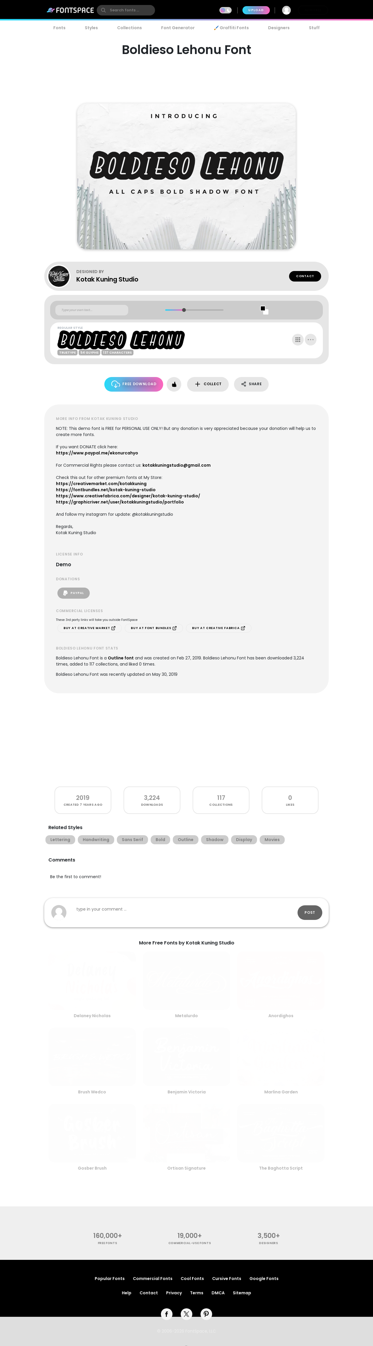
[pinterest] (206, 1314)
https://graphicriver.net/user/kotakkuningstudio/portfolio (120, 502)
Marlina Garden (281, 1092)
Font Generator (178, 28)
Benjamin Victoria (187, 1092)
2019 (82, 797)
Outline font (121, 658)
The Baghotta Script (281, 1168)
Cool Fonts (192, 1278)
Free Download (133, 384)
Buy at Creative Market (90, 628)
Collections (129, 28)
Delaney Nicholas (92, 1016)
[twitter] (186, 1314)
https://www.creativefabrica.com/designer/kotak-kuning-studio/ (128, 496)
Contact (305, 276)
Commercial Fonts (153, 1278)
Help (126, 1293)
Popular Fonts (110, 1278)
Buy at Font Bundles (154, 628)
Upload (256, 10)
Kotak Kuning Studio (107, 279)
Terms (196, 1293)
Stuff (314, 28)
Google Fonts (264, 1278)
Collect (208, 384)
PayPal (73, 593)
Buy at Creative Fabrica (218, 628)
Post (310, 912)
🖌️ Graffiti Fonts (231, 28)
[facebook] (167, 1314)
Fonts (59, 28)
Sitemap (242, 1293)
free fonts (107, 1243)
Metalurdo (186, 1016)
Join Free (313, 10)
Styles (91, 28)
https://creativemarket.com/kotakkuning (101, 484)
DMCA (218, 1293)
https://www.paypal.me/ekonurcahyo (97, 453)
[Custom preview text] (91, 310)
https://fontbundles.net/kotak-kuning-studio (106, 490)
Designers (279, 28)
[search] (126, 10)
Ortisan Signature (186, 1168)
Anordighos (280, 1016)
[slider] (184, 310)
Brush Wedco (92, 1092)
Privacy (174, 1293)
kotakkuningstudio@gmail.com (176, 465)
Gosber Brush (92, 1168)
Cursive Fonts (226, 1278)
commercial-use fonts (189, 1243)
